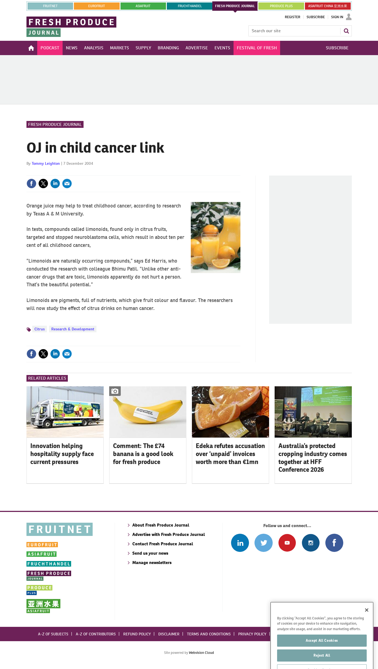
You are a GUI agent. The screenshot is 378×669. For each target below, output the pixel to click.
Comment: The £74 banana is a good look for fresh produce (143, 454)
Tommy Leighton (46, 163)
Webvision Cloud (201, 652)
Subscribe (316, 17)
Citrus (39, 329)
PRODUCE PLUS (281, 6)
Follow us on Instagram (311, 543)
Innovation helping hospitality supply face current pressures (62, 454)
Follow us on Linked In (240, 543)
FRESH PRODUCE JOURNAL (235, 6)
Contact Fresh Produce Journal (162, 544)
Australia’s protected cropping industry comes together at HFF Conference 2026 (312, 458)
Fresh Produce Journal (55, 124)
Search (346, 30)
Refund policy (137, 634)
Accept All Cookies (322, 655)
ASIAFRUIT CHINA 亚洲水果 (327, 6)
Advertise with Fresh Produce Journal (168, 534)
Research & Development (72, 329)
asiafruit (143, 6)
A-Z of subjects (53, 634)
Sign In (337, 17)
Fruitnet (50, 6)
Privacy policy (252, 634)
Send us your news (150, 553)
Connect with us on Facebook (334, 543)
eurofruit (96, 6)
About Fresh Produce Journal (160, 525)
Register (292, 17)
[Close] (367, 625)
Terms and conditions (209, 634)
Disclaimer (168, 634)
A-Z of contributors (96, 634)
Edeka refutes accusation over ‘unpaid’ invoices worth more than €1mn (230, 454)
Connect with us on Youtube (287, 543)
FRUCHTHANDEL (190, 6)
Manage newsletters (151, 562)
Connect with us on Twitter (263, 543)
